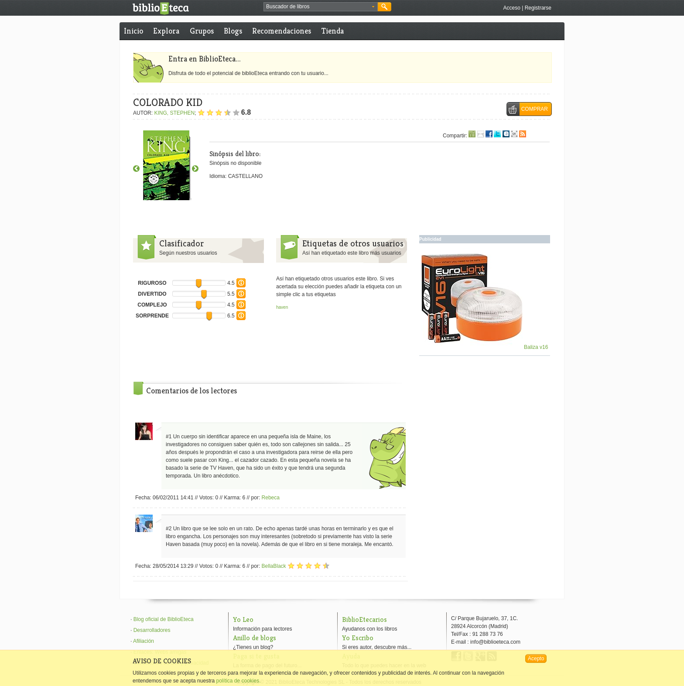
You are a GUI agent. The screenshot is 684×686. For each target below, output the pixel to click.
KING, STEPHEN (174, 113)
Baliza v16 (484, 347)
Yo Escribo (357, 637)
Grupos (202, 31)
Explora (166, 31)
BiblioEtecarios (364, 619)
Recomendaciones (281, 31)
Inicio (133, 31)
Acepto (536, 658)
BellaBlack (274, 566)
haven (282, 307)
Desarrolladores (152, 630)
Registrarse (538, 8)
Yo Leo (243, 619)
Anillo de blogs (254, 637)
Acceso (511, 8)
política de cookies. (238, 681)
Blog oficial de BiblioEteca (163, 619)
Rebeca (271, 498)
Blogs (233, 31)
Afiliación (143, 641)
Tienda (332, 31)
